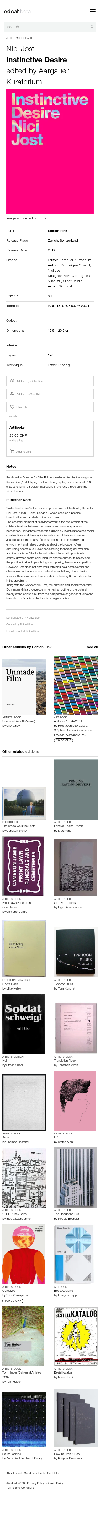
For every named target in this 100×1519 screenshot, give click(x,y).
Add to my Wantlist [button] (25, 395)
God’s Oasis (10, 984)
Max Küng (64, 831)
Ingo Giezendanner (70, 907)
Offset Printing (59, 365)
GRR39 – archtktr (66, 903)
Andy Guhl (13, 1458)
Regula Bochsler (68, 1219)
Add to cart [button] (20, 452)
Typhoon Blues (63, 984)
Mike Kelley (13, 989)
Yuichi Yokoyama (17, 1295)
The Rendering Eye (66, 1214)
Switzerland (69, 241)
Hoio (61, 726)
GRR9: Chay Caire (14, 1214)
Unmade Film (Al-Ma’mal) (18, 721)
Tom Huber (13, 1382)
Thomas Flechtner (17, 1142)
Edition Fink (41, 647)
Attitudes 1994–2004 (68, 721)
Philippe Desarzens (70, 1458)
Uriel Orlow (13, 726)
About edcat (14, 1473)
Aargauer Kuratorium (75, 261)
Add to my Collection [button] (26, 381)
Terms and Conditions (20, 1488)
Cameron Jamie (16, 912)
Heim (5, 1061)
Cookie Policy (55, 1483)
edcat (21, 631)
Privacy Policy (35, 1483)
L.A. (56, 1137)
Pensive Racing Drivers (68, 826)
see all (92, 647)
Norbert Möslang (32, 1458)
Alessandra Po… (76, 735)
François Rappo (68, 1295)
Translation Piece (65, 1061)
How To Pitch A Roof (67, 1454)
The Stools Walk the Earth (18, 826)
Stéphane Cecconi (66, 730)
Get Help (53, 1473)
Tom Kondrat (66, 989)
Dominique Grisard (75, 266)
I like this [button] (18, 407)
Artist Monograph (19, 38)
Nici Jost (20, 50)
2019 (51, 251)
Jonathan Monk (68, 1065)
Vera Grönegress (77, 276)
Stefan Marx (65, 1142)
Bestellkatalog (63, 1373)
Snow (5, 1137)
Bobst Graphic (63, 1291)
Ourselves (8, 1291)
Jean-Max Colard (76, 726)
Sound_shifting (11, 1454)
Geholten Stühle (16, 831)
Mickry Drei (65, 1377)
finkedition (26, 625)
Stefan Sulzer (14, 1065)
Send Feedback (34, 1473)
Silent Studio (73, 282)
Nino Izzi (54, 282)
